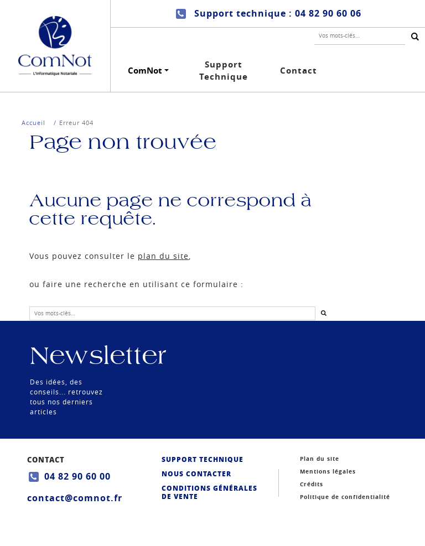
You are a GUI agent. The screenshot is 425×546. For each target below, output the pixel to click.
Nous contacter (196, 474)
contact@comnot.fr (74, 498)
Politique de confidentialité (345, 497)
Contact (298, 70)
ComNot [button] (145, 70)
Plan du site (319, 458)
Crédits (311, 484)
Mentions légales (328, 471)
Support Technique (223, 71)
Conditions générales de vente (209, 492)
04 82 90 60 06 (328, 13)
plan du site (163, 256)
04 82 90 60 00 (77, 476)
